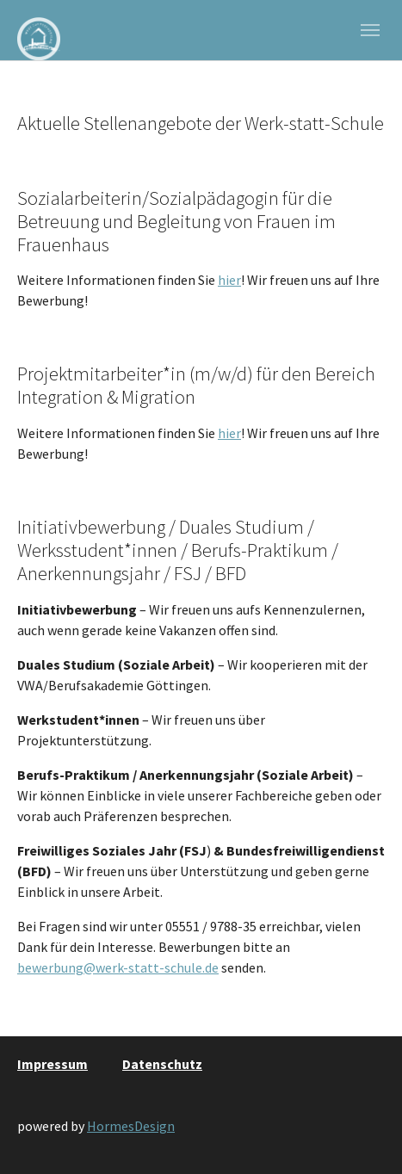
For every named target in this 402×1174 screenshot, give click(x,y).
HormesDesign (131, 1125)
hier (229, 279)
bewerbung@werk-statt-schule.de (118, 967)
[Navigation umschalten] (370, 30)
